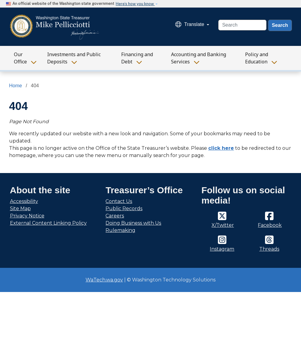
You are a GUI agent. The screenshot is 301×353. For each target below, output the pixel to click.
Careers (114, 216)
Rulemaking (120, 230)
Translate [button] (190, 24)
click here (221, 148)
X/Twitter (223, 225)
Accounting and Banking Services (198, 58)
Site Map (20, 208)
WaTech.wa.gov (104, 280)
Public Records (123, 208)
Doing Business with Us (133, 223)
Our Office (20, 58)
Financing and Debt (137, 58)
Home (15, 85)
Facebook (270, 225)
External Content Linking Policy (48, 223)
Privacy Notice (27, 216)
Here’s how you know (135, 4)
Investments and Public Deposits (74, 58)
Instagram (222, 249)
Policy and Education (256, 58)
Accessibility (24, 201)
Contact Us (118, 201)
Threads (269, 249)
